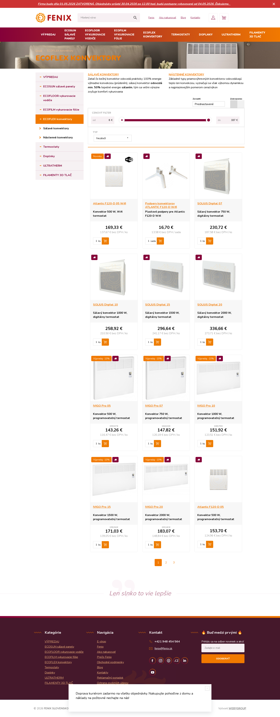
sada (153, 241)
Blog (183, 17)
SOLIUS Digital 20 (209, 305)
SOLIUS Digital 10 (105, 305)
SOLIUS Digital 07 (209, 203)
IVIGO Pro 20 (154, 507)
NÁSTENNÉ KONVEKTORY (186, 75)
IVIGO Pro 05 (102, 406)
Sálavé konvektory (56, 128)
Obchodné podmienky (110, 662)
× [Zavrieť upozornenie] (274, 4)
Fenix (151, 17)
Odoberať (223, 658)
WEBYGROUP (237, 708)
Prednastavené (204, 104)
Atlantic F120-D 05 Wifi (109, 203)
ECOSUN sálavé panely (70, 34)
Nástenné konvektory (58, 137)
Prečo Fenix (104, 657)
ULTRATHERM (231, 34)
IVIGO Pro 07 (154, 406)
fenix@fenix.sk (163, 648)
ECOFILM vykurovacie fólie (124, 34)
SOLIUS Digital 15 (157, 305)
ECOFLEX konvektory (152, 35)
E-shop (101, 642)
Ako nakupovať (167, 17)
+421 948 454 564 (167, 642)
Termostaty (180, 34)
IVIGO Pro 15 (102, 507)
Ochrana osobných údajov (112, 683)
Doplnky (206, 34)
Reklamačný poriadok (110, 678)
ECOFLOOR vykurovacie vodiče (95, 34)
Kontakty (195, 17)
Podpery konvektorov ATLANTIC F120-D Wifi (161, 205)
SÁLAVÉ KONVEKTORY (103, 75)
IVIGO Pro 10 (206, 406)
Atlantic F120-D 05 (210, 507)
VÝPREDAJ (48, 34)
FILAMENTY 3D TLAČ (257, 35)
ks (99, 241)
